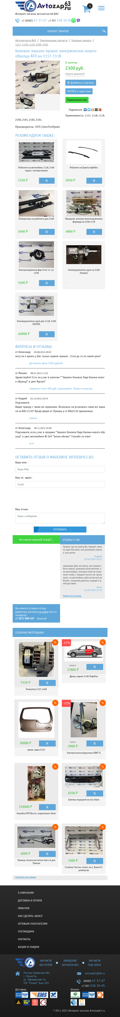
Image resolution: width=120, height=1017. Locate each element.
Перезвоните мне (77, 100)
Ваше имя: (21, 462)
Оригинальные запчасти (53, 40)
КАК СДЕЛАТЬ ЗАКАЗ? (30, 916)
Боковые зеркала (81, 40)
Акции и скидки (28, 947)
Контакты (24, 939)
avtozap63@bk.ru (95, 973)
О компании (26, 892)
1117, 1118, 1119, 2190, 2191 (31, 44)
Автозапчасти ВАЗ (25, 40)
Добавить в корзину (82, 82)
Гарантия (23, 908)
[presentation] (42, 497)
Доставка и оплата (30, 900)
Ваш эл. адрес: (23, 477)
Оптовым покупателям (32, 923)
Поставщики (26, 931)
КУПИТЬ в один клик (79, 91)
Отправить (60, 529)
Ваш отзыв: (21, 509)
